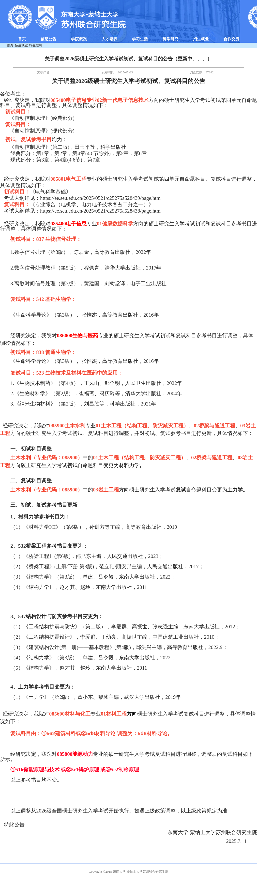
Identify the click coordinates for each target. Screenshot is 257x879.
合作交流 (231, 39)
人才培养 (109, 39)
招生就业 (201, 39)
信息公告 (48, 39)
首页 (22, 39)
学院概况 (79, 39)
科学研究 (170, 39)
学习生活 (140, 39)
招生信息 (35, 45)
